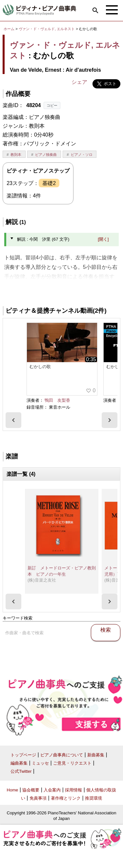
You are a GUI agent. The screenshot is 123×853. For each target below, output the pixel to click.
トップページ (23, 754)
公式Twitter (20, 771)
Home (12, 790)
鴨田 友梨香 (57, 400)
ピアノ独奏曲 (46, 155)
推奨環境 (93, 798)
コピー (52, 105)
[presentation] (13, 420)
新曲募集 (95, 754)
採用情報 (73, 790)
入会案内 (52, 790)
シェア (79, 82)
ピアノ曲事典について (61, 754)
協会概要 (30, 790)
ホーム (9, 29)
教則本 (15, 155)
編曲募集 (19, 763)
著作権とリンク (66, 798)
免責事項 (38, 798)
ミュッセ (40, 763)
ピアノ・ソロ (81, 155)
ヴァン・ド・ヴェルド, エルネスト (47, 29)
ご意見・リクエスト (72, 763)
